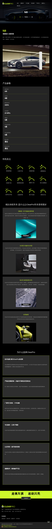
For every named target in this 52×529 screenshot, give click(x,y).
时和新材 (18, 518)
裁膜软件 (22, 3)
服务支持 (18, 5)
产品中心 (38, 3)
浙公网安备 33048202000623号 (9, 527)
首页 (18, 3)
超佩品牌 (3, 518)
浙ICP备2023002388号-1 (7, 525)
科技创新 (32, 3)
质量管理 (8, 518)
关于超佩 (27, 3)
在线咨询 (26, 498)
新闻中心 (43, 3)
